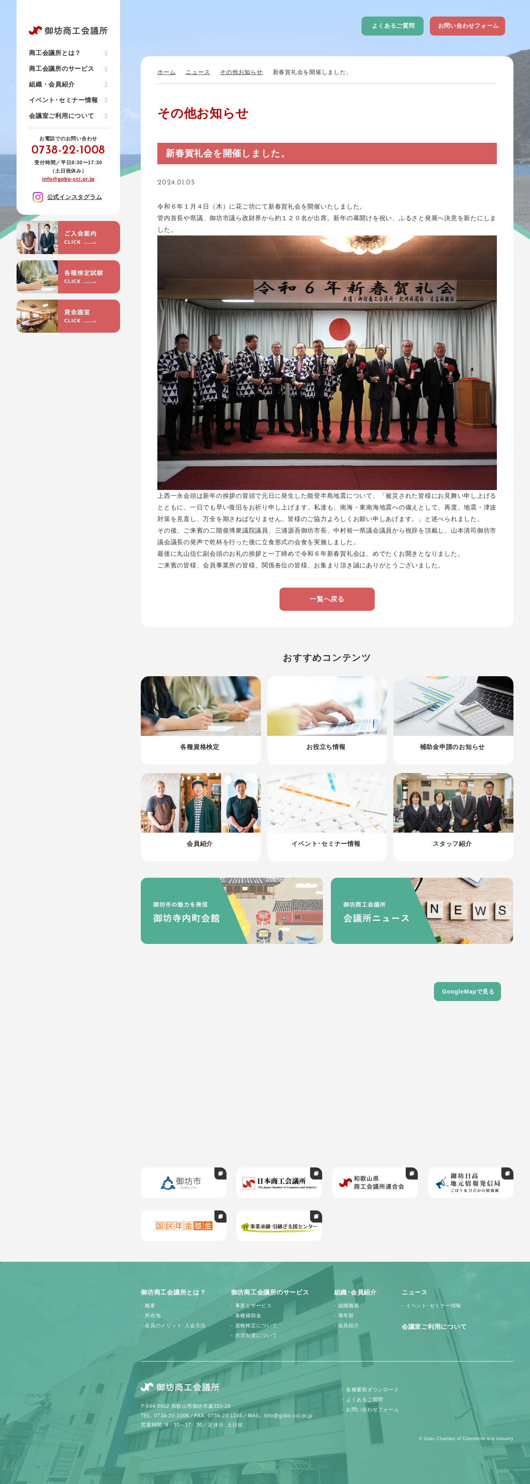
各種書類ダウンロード (372, 1390)
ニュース (198, 72)
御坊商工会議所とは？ (173, 1292)
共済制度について (256, 1335)
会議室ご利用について (61, 115)
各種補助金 (248, 1315)
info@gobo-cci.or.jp (68, 179)
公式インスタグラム (67, 197)
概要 (150, 1306)
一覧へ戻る (327, 599)
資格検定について (256, 1325)
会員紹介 (348, 1325)
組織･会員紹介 (355, 1292)
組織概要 (348, 1306)
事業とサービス (253, 1306)
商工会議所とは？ (55, 52)
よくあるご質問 (393, 25)
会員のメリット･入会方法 (175, 1325)
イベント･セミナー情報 (63, 99)
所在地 (153, 1315)
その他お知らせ (241, 72)
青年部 (346, 1315)
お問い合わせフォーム (468, 25)
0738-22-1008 (68, 150)
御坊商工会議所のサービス (270, 1292)
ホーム (166, 72)
